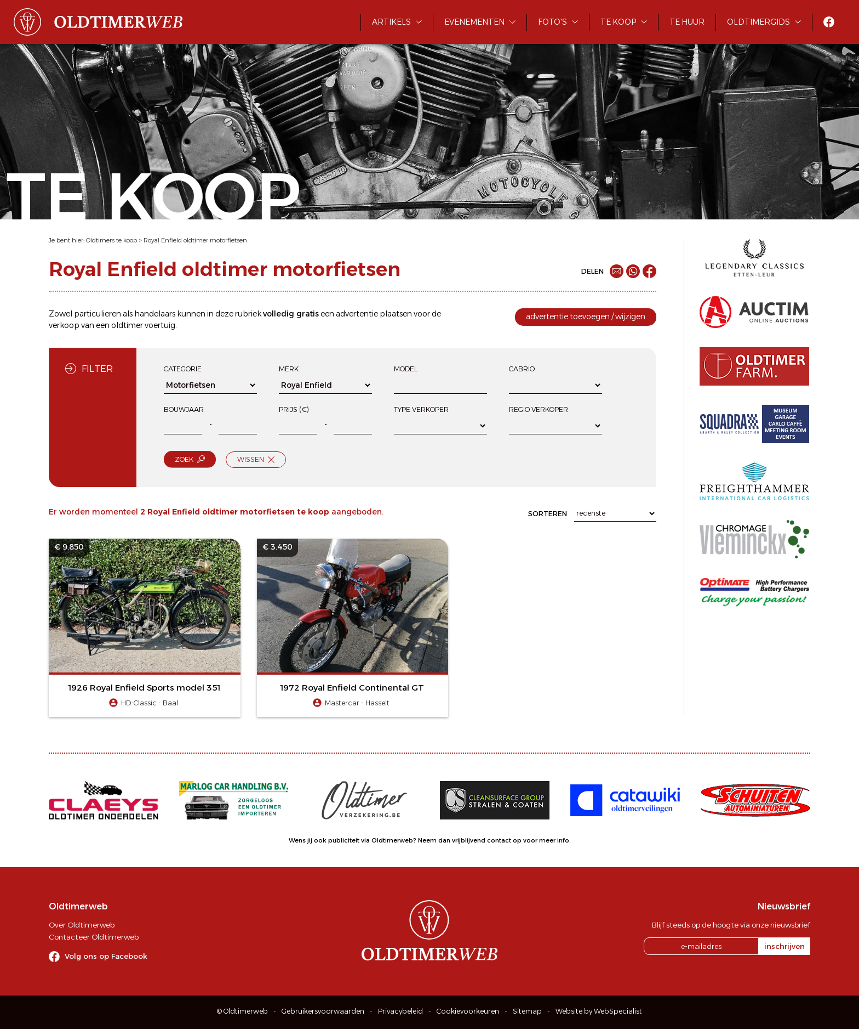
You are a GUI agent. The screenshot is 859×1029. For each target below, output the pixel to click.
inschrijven (784, 946)
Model (405, 369)
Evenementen (474, 22)
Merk (289, 369)
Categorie (183, 369)
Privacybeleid (400, 1011)
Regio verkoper (538, 409)
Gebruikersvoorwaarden (323, 1011)
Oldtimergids (758, 22)
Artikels (391, 22)
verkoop (64, 325)
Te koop (618, 22)
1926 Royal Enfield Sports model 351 (144, 687)
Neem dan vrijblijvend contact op (470, 840)
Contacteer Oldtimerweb (94, 936)
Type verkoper (421, 409)
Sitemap (527, 1011)
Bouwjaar (184, 409)
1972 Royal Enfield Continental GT (352, 687)
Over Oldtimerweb (81, 924)
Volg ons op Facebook (106, 956)
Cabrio (522, 369)
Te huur (687, 22)
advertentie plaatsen (374, 314)
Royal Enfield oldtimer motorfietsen (195, 240)
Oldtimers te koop (111, 240)
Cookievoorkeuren (468, 1011)
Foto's (552, 22)
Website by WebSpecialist (599, 1011)
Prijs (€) (294, 409)
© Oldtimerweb (242, 1011)
